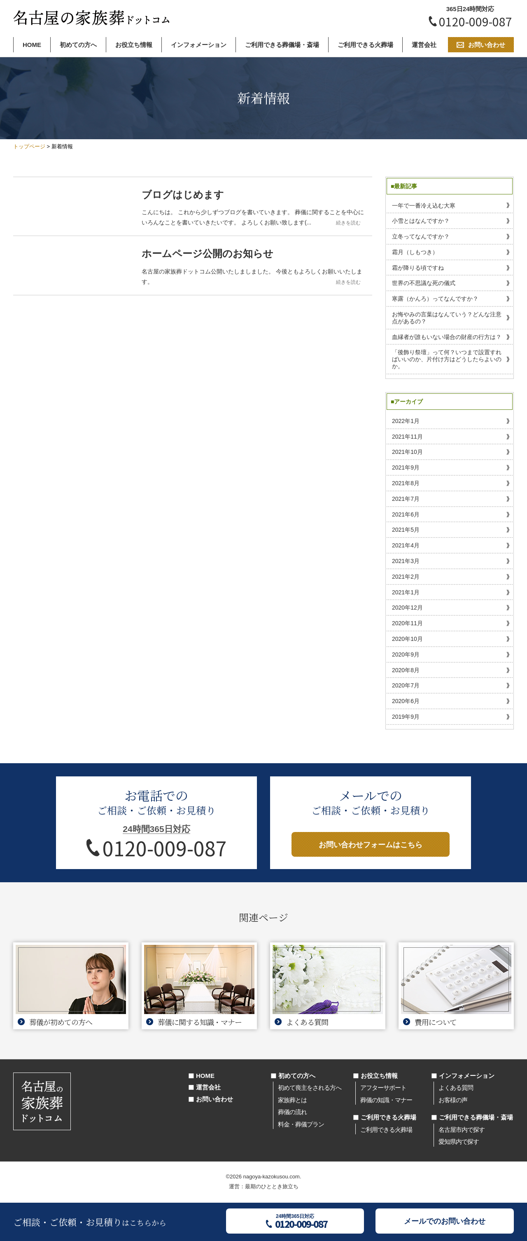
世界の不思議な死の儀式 (423, 283)
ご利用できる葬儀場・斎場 (282, 44)
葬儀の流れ (292, 1111)
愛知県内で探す (458, 1141)
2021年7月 (406, 498)
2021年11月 (407, 436)
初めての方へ (78, 44)
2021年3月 (406, 561)
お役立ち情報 (133, 44)
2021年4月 (406, 545)
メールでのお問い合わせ (444, 1221)
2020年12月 (407, 607)
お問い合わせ (214, 1099)
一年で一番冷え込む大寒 (423, 205)
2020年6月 (406, 701)
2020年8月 (406, 670)
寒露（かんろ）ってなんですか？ (435, 298)
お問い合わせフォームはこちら (370, 845)
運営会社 (424, 44)
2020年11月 (407, 623)
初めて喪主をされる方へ (309, 1087)
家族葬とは (292, 1099)
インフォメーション (198, 44)
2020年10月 (407, 639)
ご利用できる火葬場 (365, 44)
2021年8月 (406, 483)
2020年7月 (406, 685)
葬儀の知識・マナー (386, 1099)
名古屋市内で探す (461, 1129)
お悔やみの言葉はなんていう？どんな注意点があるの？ (446, 318)
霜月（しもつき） (415, 252)
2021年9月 (406, 467)
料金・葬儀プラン (301, 1124)
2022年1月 (406, 421)
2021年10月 (407, 452)
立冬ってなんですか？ (421, 236)
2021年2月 (406, 576)
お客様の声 (452, 1099)
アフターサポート (383, 1087)
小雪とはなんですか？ (421, 220)
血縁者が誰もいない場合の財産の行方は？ (446, 337)
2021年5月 (406, 529)
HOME (32, 44)
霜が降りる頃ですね (418, 267)
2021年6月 (406, 514)
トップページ (29, 146)
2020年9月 (406, 654)
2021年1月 (406, 592)
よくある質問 (455, 1087)
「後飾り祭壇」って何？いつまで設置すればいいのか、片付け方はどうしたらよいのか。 (446, 359)
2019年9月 (406, 716)
